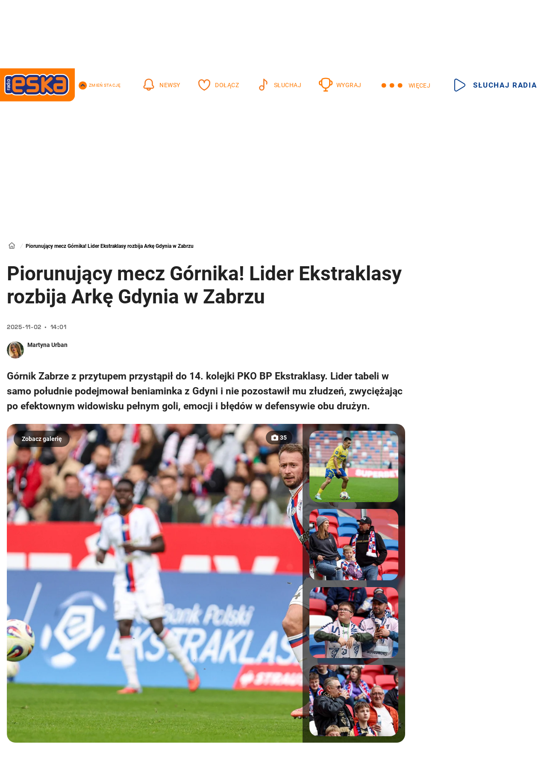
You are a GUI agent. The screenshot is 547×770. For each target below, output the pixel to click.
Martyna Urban (47, 344)
